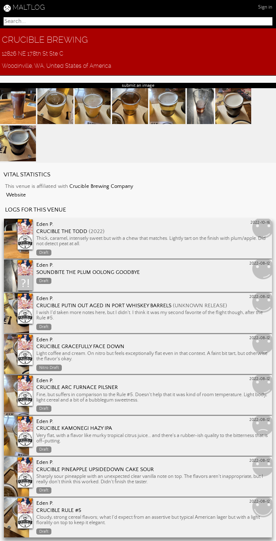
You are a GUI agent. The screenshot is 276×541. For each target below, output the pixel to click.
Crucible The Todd (61, 231)
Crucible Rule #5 (58, 510)
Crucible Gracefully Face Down (80, 347)
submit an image (138, 85)
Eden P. (45, 224)
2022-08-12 (259, 263)
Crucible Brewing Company (101, 186)
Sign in (265, 7)
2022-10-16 (260, 222)
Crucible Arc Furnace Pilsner (77, 387)
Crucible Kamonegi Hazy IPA (74, 428)
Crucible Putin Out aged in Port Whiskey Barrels (103, 306)
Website (16, 195)
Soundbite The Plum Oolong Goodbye (88, 272)
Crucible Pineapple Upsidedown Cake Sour (95, 470)
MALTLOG (29, 7)
